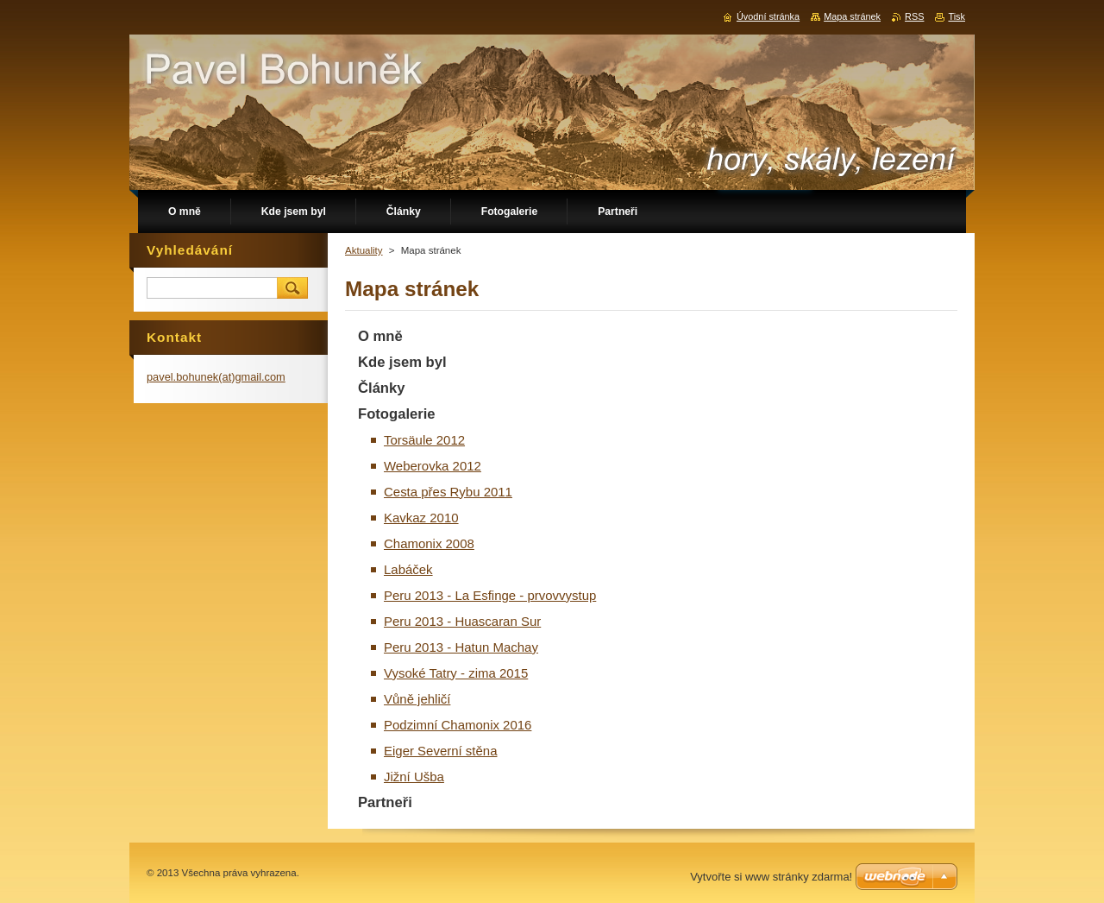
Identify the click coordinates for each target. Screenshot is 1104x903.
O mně (380, 336)
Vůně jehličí (417, 698)
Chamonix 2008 (429, 543)
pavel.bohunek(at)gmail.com (216, 376)
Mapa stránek (852, 16)
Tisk (956, 16)
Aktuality (364, 250)
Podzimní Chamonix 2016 (457, 724)
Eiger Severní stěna (440, 750)
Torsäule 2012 (424, 440)
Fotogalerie (397, 414)
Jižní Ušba (414, 776)
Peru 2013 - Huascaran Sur (462, 621)
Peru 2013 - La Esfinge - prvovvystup (490, 595)
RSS (914, 16)
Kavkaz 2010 (421, 517)
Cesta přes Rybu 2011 (448, 491)
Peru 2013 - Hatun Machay (461, 647)
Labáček (408, 569)
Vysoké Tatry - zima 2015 (456, 673)
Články (381, 388)
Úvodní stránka (768, 16)
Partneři (385, 802)
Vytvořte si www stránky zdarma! (771, 876)
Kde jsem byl (402, 362)
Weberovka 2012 (432, 465)
